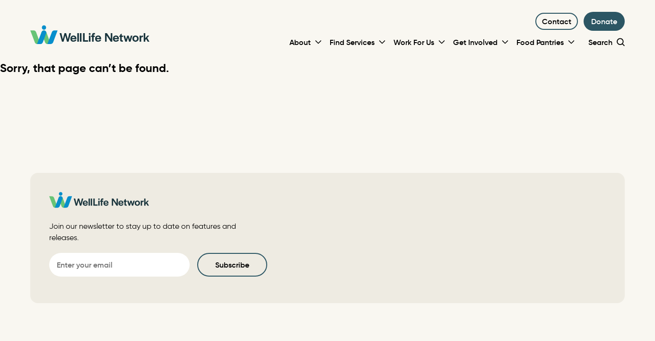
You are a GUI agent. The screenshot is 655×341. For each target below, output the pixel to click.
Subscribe (232, 264)
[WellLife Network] (89, 36)
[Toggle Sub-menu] (318, 42)
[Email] (119, 265)
